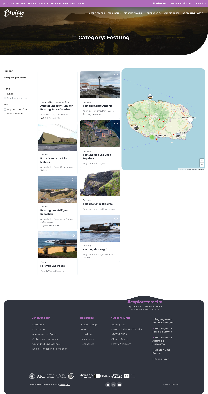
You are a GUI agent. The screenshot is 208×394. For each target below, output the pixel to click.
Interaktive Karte (192, 13)
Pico (65, 3)
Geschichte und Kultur (59, 102)
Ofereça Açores (119, 339)
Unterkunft (87, 334)
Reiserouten (154, 13)
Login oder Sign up (180, 3)
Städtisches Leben (17, 98)
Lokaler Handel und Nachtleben (49, 349)
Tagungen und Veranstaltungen (163, 321)
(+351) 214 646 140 (94, 114)
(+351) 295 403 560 (51, 225)
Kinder (10, 94)
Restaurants (87, 339)
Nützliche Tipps (89, 324)
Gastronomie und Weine (45, 339)
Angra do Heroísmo (17, 109)
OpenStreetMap (191, 169)
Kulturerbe (38, 329)
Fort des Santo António (98, 105)
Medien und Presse (161, 351)
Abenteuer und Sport (44, 334)
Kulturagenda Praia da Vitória (162, 330)
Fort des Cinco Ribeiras (98, 204)
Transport (86, 329)
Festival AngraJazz (121, 344)
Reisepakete (87, 344)
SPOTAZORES (119, 334)
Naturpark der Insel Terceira (126, 329)
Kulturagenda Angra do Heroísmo (162, 341)
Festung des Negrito (96, 249)
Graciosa (43, 3)
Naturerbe (38, 324)
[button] (152, 137)
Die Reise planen (134, 13)
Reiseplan (159, 3)
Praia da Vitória (15, 113)
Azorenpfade (118, 324)
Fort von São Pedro (52, 265)
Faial (72, 3)
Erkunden (114, 13)
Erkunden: (20, 3)
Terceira (32, 3)
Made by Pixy (65, 385)
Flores (81, 3)
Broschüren (161, 359)
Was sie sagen (172, 13)
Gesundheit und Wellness (46, 344)
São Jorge (55, 3)
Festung (44, 102)
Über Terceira (97, 13)
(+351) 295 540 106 (51, 118)
